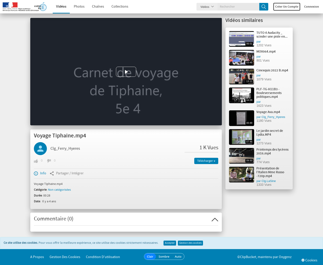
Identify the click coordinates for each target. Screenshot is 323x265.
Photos (75, 6)
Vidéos (58, 6)
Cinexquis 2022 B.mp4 (272, 70)
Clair (150, 256)
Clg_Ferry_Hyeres (65, 148)
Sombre (164, 256)
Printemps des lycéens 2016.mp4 (272, 151)
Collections (116, 6)
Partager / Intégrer (67, 173)
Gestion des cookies (190, 243)
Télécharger (206, 161)
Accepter (170, 243)
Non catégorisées (59, 190)
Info (40, 173)
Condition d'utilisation (103, 257)
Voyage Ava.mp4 (268, 112)
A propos (37, 257)
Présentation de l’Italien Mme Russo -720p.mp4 (270, 172)
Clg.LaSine (269, 181)
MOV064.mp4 (266, 51)
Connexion (311, 7)
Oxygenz (285, 257)
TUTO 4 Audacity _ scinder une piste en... (272, 35)
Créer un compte (286, 7)
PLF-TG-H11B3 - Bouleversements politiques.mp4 (269, 93)
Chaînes (95, 6)
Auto (178, 256)
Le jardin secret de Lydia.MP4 (269, 133)
